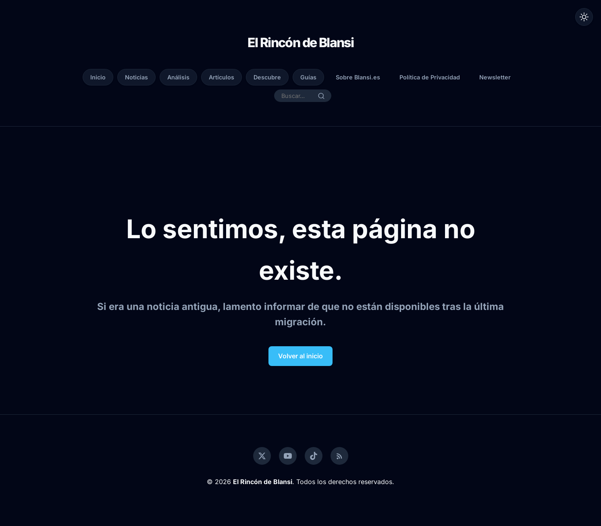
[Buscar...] (297, 96)
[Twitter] (262, 456)
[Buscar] (321, 96)
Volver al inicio (300, 356)
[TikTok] (313, 456)
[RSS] (339, 456)
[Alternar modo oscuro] (584, 17)
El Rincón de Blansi (300, 42)
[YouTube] (288, 456)
